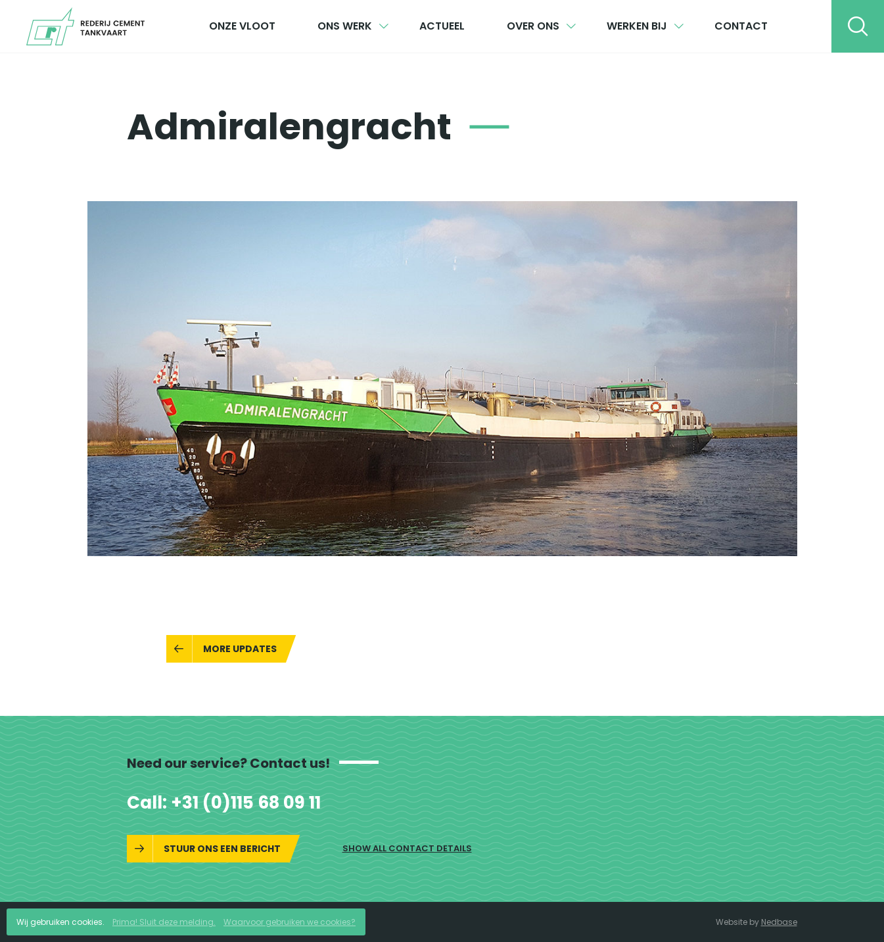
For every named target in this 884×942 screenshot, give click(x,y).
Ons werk (344, 26)
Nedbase (779, 922)
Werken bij (637, 26)
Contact (741, 26)
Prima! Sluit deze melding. (164, 922)
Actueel (442, 26)
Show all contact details (407, 848)
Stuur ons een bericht (222, 848)
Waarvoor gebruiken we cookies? (289, 922)
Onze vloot (242, 26)
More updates (240, 648)
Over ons (533, 26)
